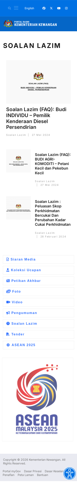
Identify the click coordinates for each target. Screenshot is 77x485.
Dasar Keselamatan (57, 471)
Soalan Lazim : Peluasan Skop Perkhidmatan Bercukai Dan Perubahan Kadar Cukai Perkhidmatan (53, 213)
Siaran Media (21, 259)
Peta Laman (26, 475)
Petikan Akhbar (23, 281)
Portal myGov (12, 471)
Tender (15, 334)
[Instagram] (66, 8)
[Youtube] (59, 8)
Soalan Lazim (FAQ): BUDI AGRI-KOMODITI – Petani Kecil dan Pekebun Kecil (53, 163)
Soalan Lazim (21, 323)
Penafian (8, 475)
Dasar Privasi (32, 471)
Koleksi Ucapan (23, 270)
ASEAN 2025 (21, 345)
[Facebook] (44, 8)
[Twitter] (51, 8)
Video (14, 302)
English (29, 8)
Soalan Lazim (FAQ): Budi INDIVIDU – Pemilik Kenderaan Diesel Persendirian (36, 118)
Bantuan (42, 475)
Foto (13, 291)
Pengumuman (21, 313)
